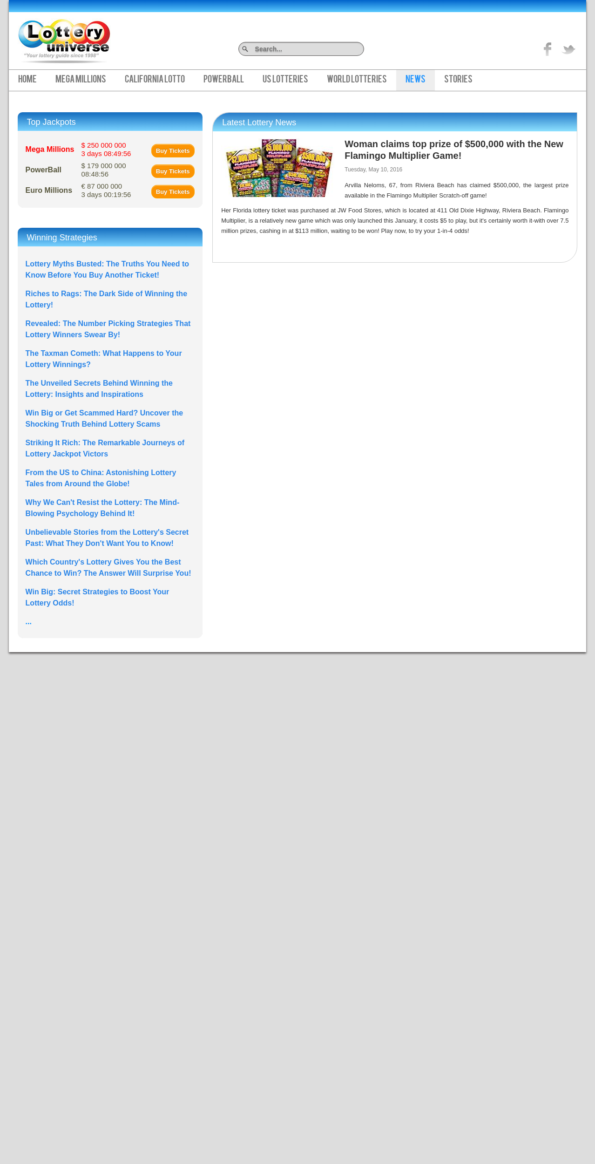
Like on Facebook (548, 49)
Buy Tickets (173, 150)
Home (27, 80)
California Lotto (155, 80)
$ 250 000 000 (106, 149)
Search (360, 48)
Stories (458, 80)
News (416, 80)
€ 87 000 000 (106, 190)
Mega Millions (80, 80)
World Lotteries (357, 80)
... (29, 622)
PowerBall (223, 80)
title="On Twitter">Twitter (568, 49)
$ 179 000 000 (103, 170)
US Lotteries (285, 80)
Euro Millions (49, 190)
